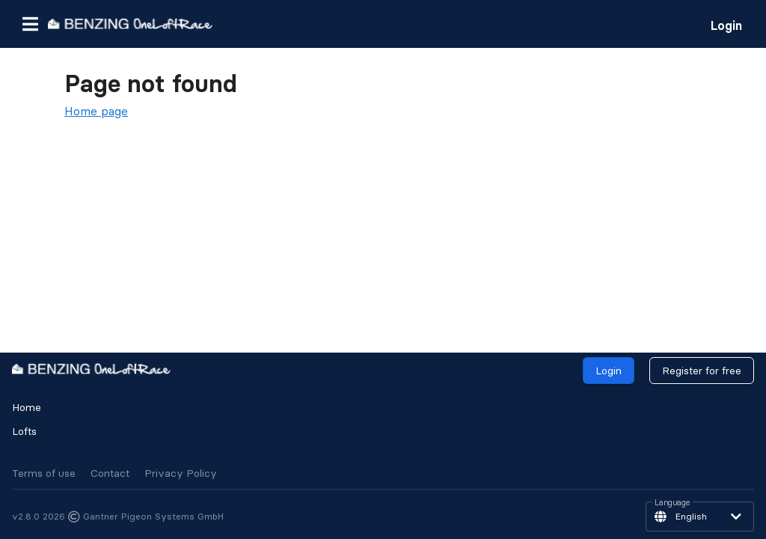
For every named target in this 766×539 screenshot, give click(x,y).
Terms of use (44, 473)
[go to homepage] (130, 23)
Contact (110, 473)
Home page (96, 110)
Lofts (24, 431)
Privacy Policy (180, 473)
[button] (30, 24)
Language (672, 503)
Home (26, 407)
